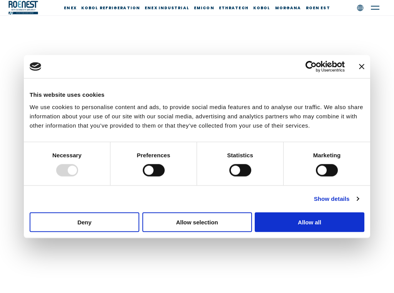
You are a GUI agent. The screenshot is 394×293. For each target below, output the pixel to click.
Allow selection (197, 222)
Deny (84, 222)
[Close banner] (361, 66)
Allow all (309, 222)
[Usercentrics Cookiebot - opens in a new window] (311, 66)
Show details (332, 198)
